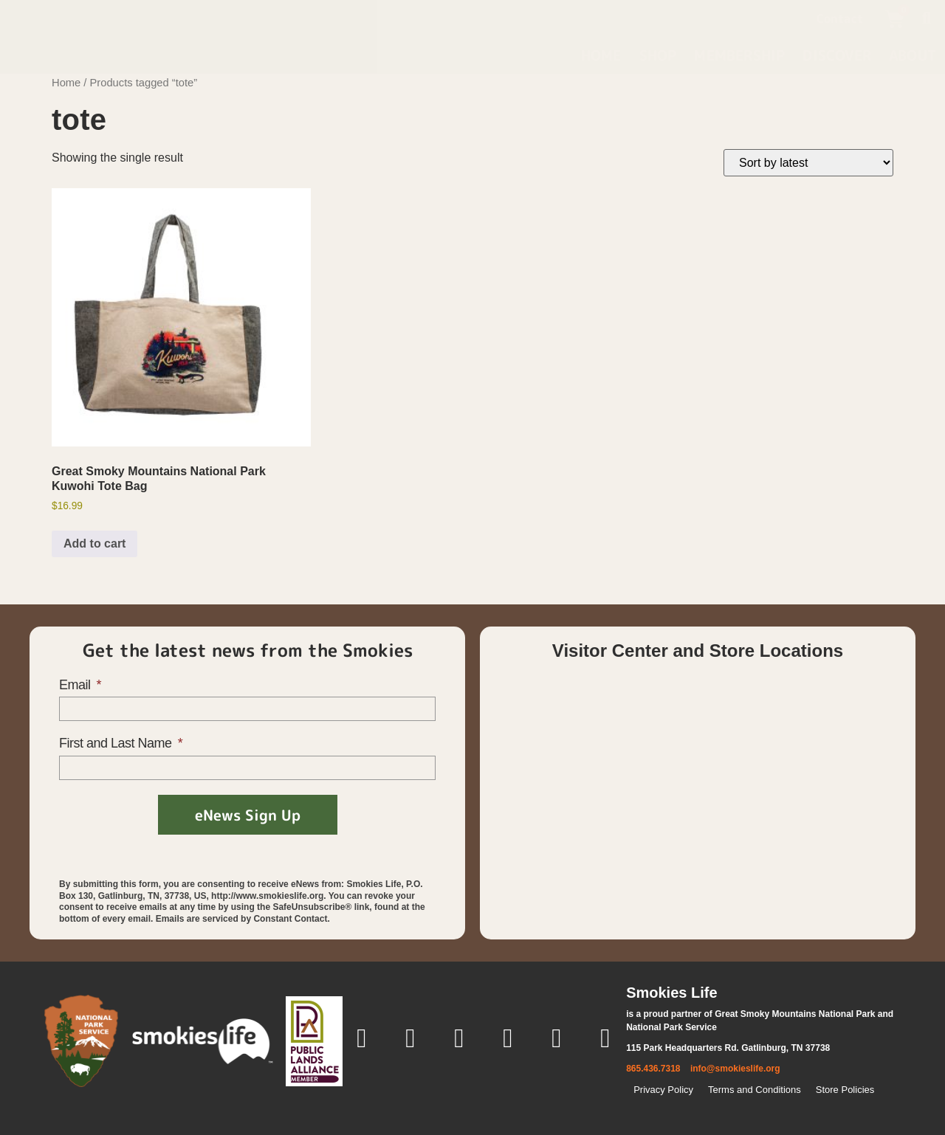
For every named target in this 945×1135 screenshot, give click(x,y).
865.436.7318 (653, 1068)
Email (76, 684)
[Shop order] (808, 162)
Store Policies (845, 1089)
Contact (840, 18)
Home (601, 55)
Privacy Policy (663, 1089)
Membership (739, 55)
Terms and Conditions (754, 1089)
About (912, 55)
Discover (837, 55)
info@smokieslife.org (735, 1068)
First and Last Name (117, 743)
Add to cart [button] (94, 543)
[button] (926, 18)
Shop (658, 55)
